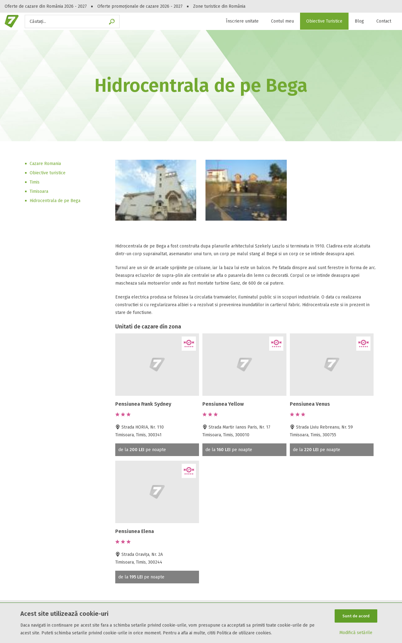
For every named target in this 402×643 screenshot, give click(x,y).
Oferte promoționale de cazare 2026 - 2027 (140, 6)
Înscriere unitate (242, 21)
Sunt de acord (356, 616)
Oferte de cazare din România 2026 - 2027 (46, 6)
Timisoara (39, 191)
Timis (35, 182)
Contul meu (282, 21)
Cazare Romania (45, 163)
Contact (383, 21)
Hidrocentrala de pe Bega (55, 200)
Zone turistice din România (219, 6)
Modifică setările (355, 632)
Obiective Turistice (324, 21)
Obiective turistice (48, 173)
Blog (359, 21)
